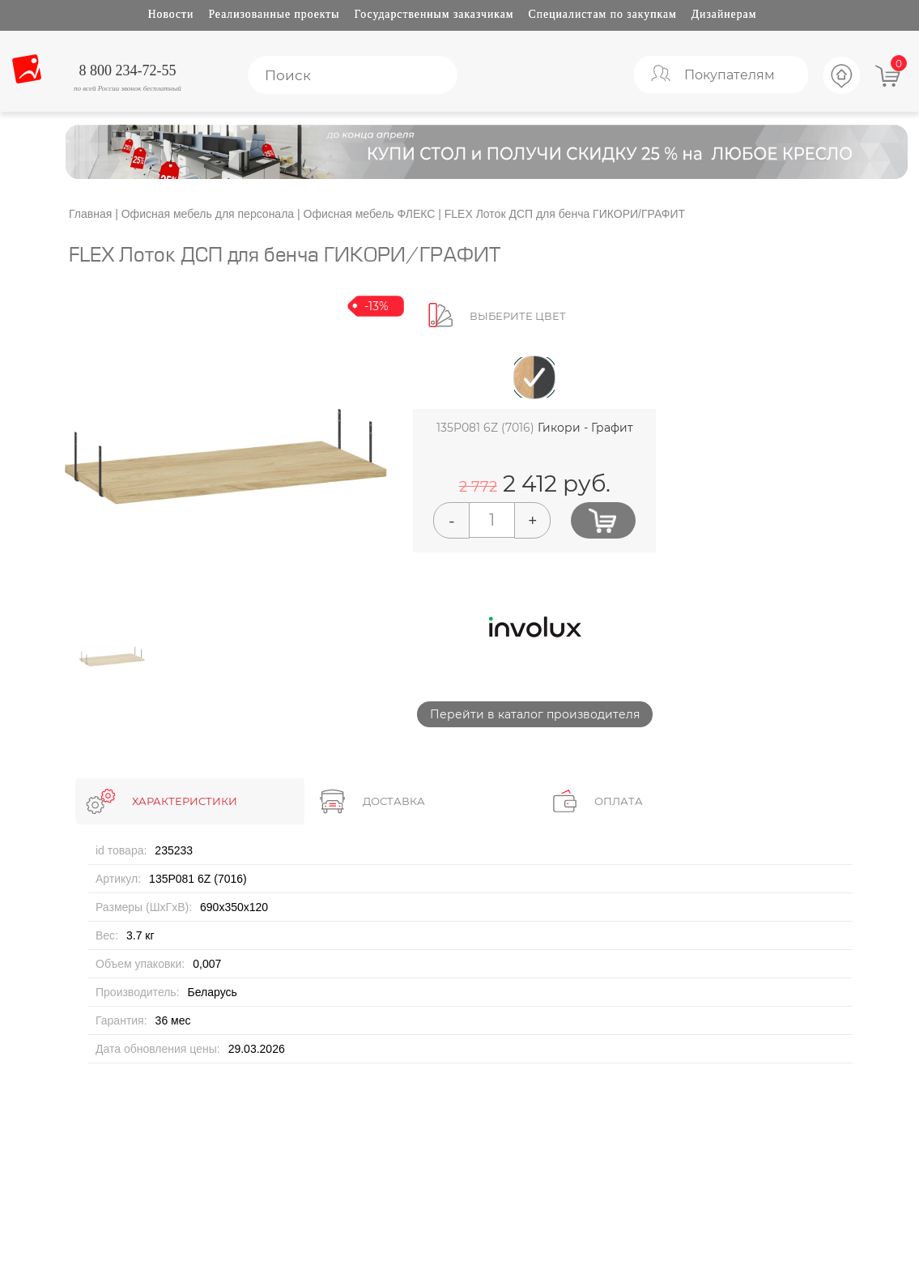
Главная (90, 213)
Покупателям (729, 75)
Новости (171, 14)
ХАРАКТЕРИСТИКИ (184, 800)
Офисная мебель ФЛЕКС (370, 213)
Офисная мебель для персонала (207, 213)
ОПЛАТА (618, 800)
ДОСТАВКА (394, 800)
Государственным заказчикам (434, 14)
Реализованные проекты (273, 14)
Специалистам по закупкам (603, 14)
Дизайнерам (724, 14)
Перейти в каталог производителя (535, 714)
